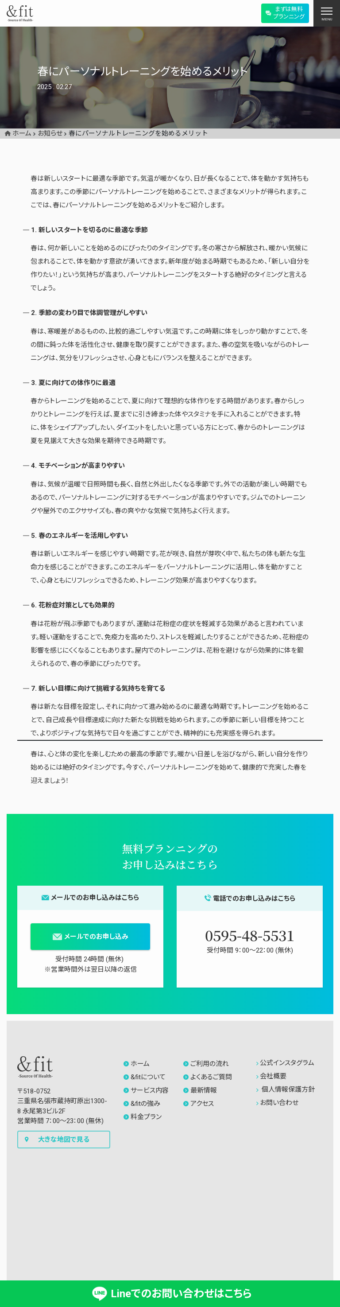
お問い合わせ (277, 1103)
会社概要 (271, 1076)
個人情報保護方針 (285, 1089)
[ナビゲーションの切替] (326, 13)
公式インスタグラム (285, 1063)
